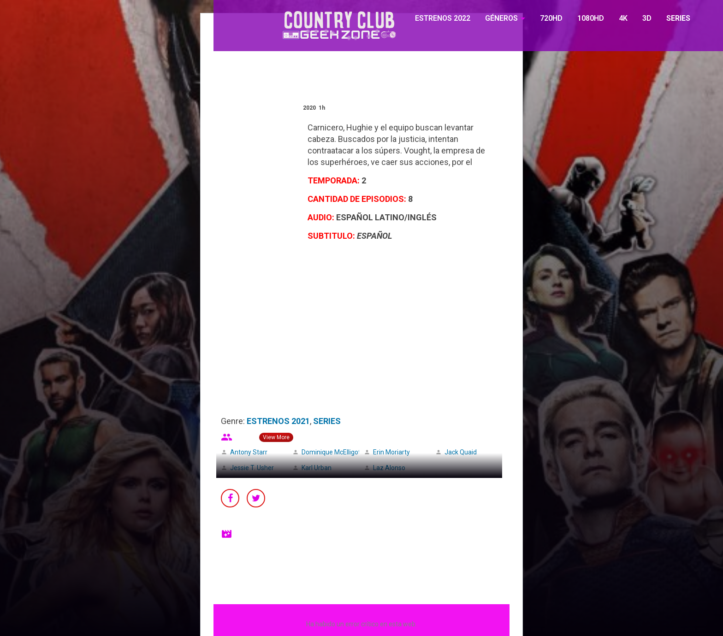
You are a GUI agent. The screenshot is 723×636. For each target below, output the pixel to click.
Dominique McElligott (332, 452)
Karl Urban (317, 467)
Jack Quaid (460, 452)
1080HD (590, 18)
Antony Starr (248, 452)
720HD (551, 18)
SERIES (678, 18)
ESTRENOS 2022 (442, 18)
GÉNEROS (501, 18)
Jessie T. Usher (252, 467)
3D (647, 18)
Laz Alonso (389, 467)
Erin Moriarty (391, 452)
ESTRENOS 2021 (278, 421)
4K (623, 18)
